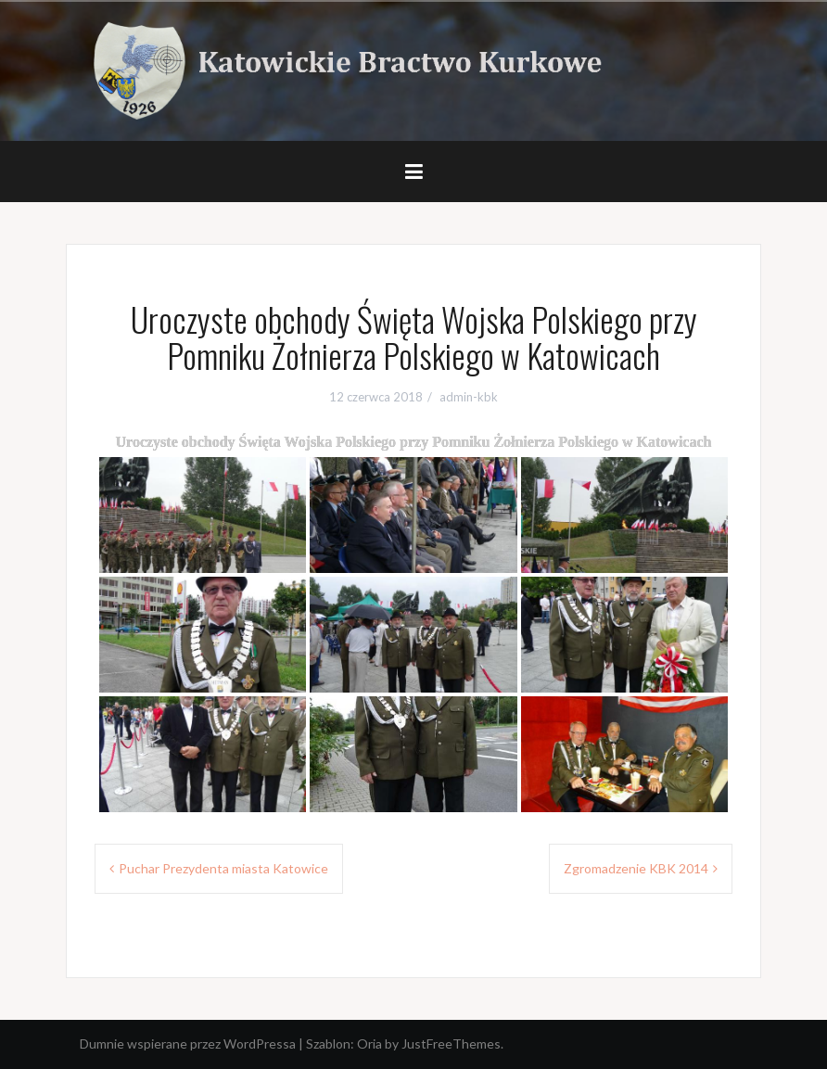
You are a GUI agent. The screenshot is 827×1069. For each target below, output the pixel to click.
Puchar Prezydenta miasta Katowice (223, 868)
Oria (369, 1043)
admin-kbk (468, 396)
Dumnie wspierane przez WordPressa (188, 1043)
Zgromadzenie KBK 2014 (636, 868)
